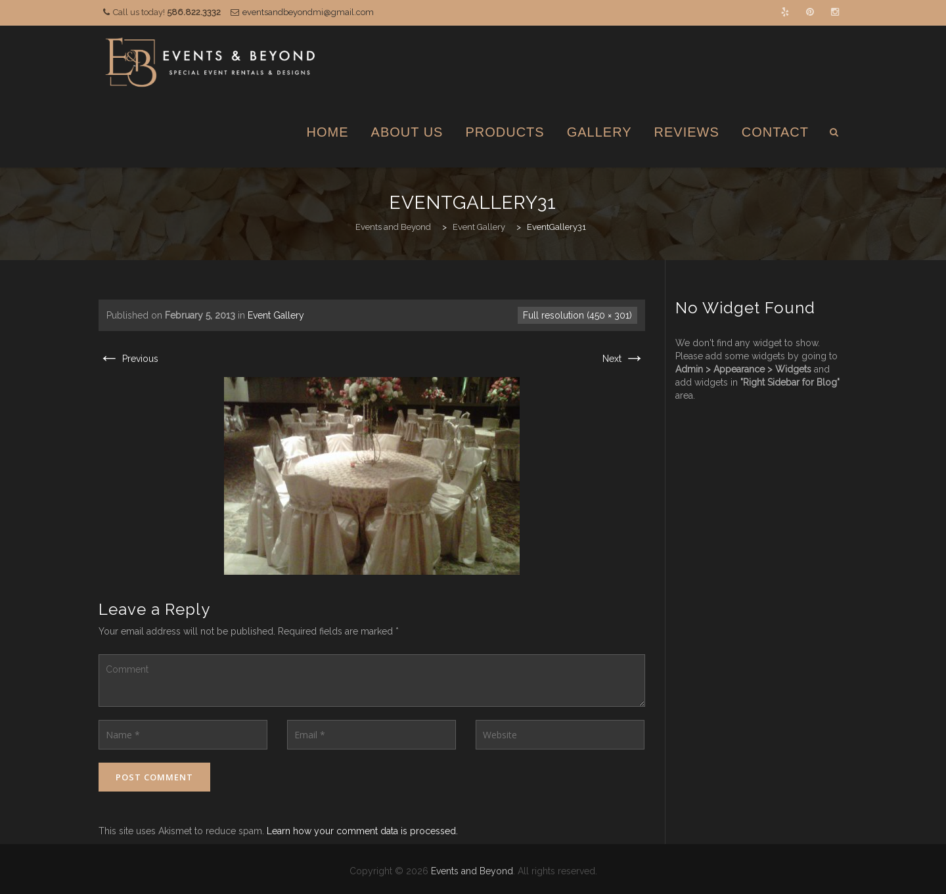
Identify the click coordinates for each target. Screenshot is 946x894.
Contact (775, 132)
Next (623, 358)
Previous (128, 358)
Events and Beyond (472, 871)
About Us (407, 132)
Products (504, 132)
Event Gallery (276, 315)
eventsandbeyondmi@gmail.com (308, 12)
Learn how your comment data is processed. (362, 831)
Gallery (599, 132)
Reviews (686, 132)
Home (328, 132)
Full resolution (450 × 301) (577, 315)
